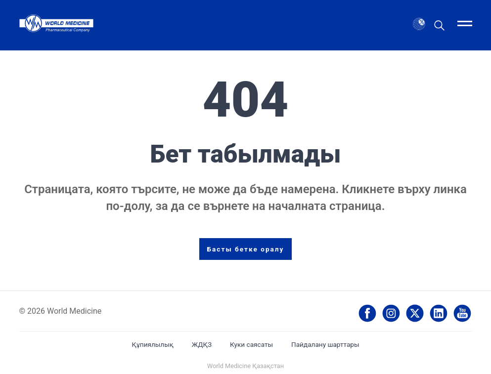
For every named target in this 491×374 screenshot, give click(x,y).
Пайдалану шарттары (325, 344)
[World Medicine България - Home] (56, 25)
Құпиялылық (152, 344)
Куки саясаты (251, 344)
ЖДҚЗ (202, 344)
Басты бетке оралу (245, 249)
